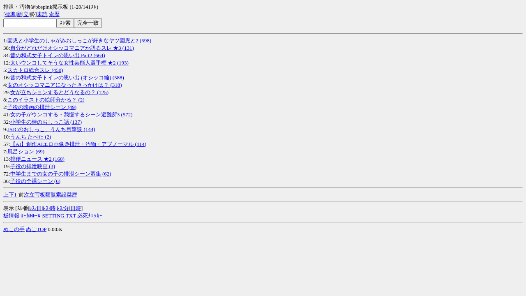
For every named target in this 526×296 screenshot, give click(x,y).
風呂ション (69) (25, 151)
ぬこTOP (36, 229)
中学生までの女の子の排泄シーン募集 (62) (60, 174)
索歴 (54, 14)
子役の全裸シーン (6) (35, 181)
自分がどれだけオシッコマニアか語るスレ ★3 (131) (72, 48)
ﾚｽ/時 (49, 208)
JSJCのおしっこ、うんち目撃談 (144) (51, 129)
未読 (42, 14)
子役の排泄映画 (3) (32, 166)
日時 (75, 208)
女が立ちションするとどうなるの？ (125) (59, 92)
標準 (10, 14)
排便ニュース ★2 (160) (37, 159)
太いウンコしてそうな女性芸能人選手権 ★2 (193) (69, 63)
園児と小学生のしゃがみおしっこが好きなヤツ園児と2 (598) (79, 40)
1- (16, 195)
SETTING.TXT (59, 216)
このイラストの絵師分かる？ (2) (45, 100)
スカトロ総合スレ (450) (35, 70)
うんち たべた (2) (30, 137)
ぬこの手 (14, 229)
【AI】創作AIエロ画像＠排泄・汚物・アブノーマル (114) (78, 144)
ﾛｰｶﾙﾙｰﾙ (31, 216)
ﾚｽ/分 (63, 208)
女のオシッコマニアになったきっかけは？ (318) (64, 85)
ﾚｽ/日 (35, 208)
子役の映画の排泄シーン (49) (41, 107)
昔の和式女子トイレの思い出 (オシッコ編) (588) (67, 77)
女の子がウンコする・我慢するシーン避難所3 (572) (71, 114)
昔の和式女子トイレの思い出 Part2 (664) (57, 55)
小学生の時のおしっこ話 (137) (46, 122)
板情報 (11, 216)
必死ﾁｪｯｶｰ (89, 216)
